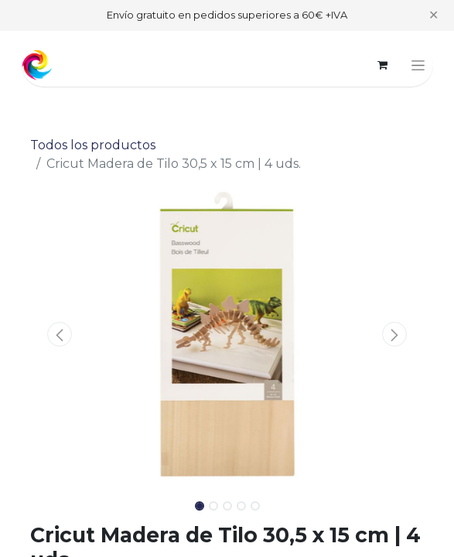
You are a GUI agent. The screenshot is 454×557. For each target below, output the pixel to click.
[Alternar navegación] (418, 65)
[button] (60, 334)
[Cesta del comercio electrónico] (383, 65)
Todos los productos (92, 145)
